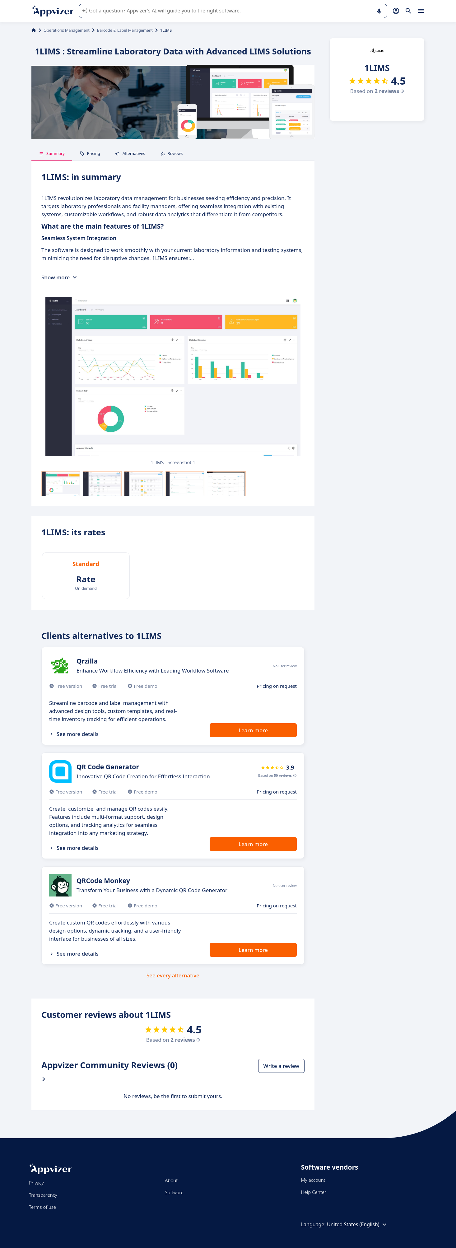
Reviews (171, 153)
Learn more (253, 730)
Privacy (36, 1183)
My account (313, 1180)
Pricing (90, 153)
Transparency (43, 1195)
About (171, 1180)
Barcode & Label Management (125, 30)
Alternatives (130, 153)
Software (174, 1192)
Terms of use (42, 1207)
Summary (52, 153)
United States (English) (357, 1224)
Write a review (281, 1065)
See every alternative (173, 975)
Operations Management (67, 30)
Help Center (313, 1192)
